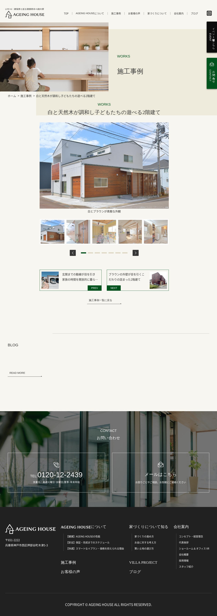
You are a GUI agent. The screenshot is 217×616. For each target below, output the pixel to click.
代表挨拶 (184, 542)
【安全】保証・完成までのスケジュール (88, 542)
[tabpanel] (52, 232)
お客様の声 (134, 13)
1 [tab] (83, 252)
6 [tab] (118, 252)
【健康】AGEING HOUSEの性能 (83, 536)
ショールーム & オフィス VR (194, 548)
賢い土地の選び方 (144, 548)
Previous (73, 253)
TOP (66, 13)
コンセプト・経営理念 (191, 536)
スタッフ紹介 (186, 566)
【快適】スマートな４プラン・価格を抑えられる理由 (95, 548)
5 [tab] (111, 252)
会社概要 (184, 554)
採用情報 (184, 560)
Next (136, 253)
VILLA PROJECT (143, 562)
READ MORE (17, 372)
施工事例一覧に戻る (100, 300)
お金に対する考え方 (145, 542)
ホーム (12, 96)
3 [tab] (97, 252)
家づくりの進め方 (144, 536)
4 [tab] (104, 252)
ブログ (194, 13)
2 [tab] (90, 252)
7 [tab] (124, 252)
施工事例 (116, 13)
